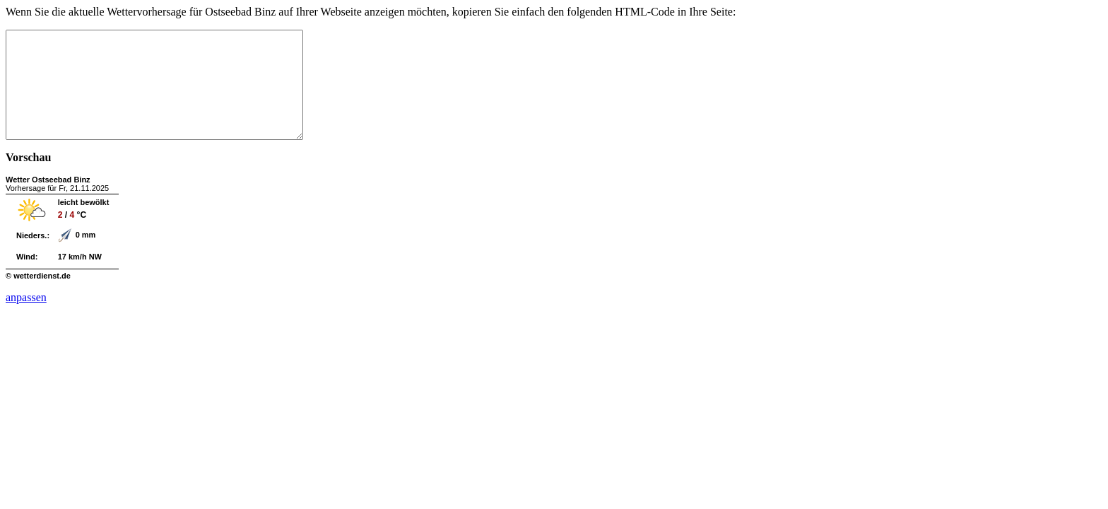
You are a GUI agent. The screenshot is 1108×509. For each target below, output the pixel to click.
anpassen (26, 318)
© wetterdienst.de (38, 297)
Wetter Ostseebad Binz (48, 201)
